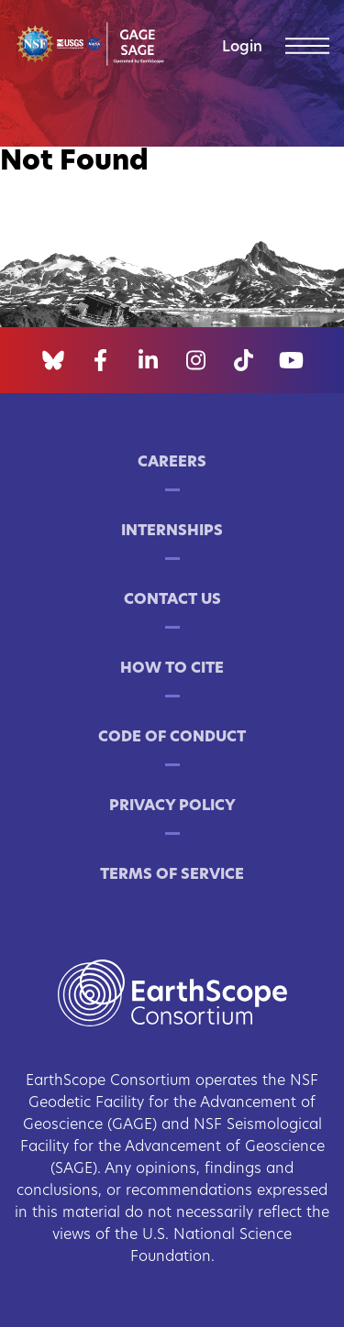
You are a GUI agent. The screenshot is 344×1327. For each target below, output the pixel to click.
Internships (172, 531)
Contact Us (172, 600)
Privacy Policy (172, 806)
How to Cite (172, 669)
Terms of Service (172, 875)
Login (242, 47)
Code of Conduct (172, 737)
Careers (172, 462)
